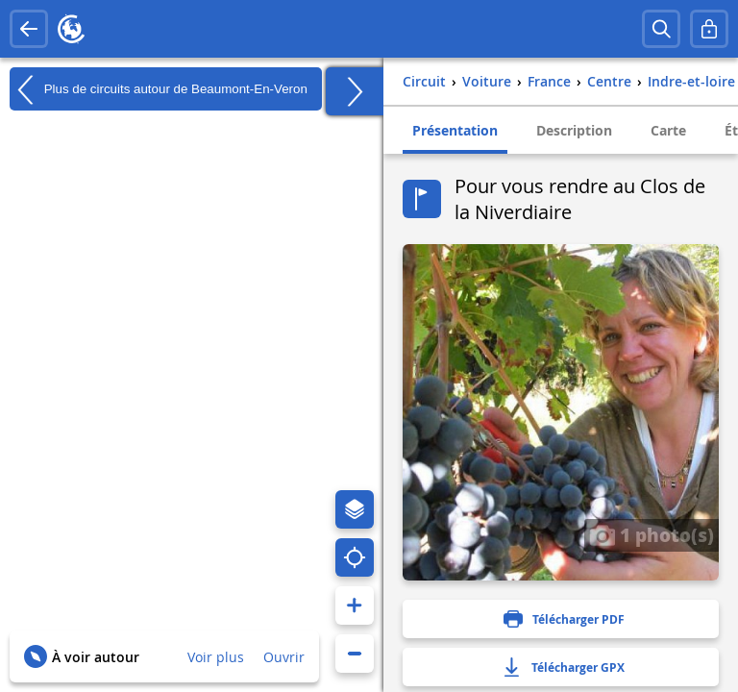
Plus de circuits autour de (159, 89)
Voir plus (215, 657)
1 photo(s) (651, 534)
